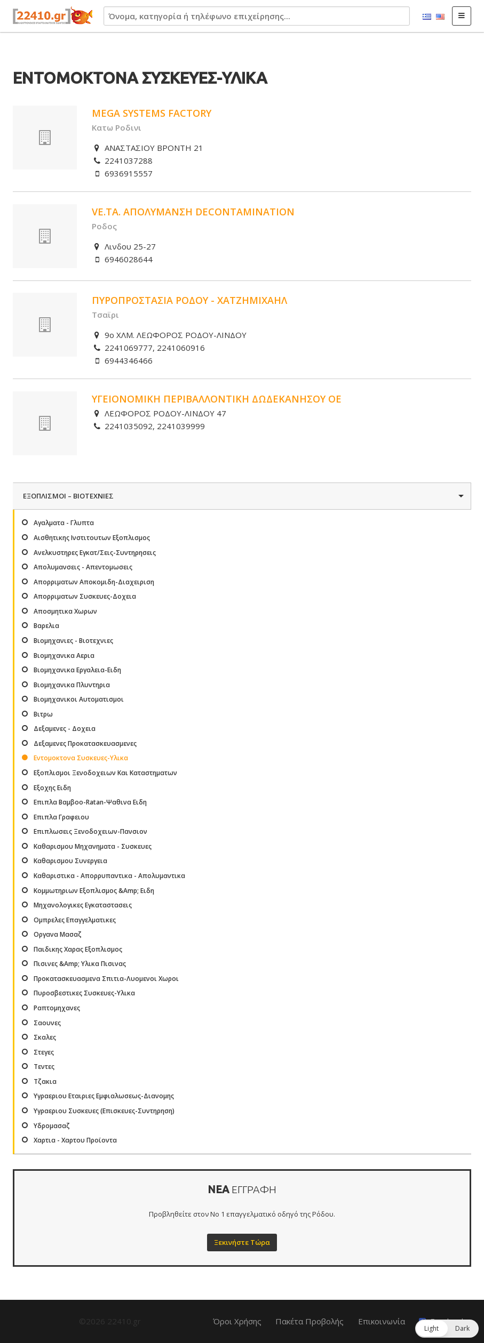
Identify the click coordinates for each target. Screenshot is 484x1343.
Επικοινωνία (381, 1321)
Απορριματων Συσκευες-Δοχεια (85, 596)
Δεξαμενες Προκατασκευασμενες (85, 743)
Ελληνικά (427, 17)
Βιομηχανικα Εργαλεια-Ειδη (77, 669)
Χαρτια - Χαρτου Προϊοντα (75, 1140)
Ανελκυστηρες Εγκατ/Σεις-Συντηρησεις (95, 552)
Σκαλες (45, 1037)
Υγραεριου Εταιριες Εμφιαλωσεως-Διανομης (104, 1095)
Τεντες (44, 1066)
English (440, 17)
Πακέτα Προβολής (309, 1321)
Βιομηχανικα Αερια (64, 655)
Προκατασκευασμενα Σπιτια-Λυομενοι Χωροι (106, 978)
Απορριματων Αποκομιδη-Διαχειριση (94, 581)
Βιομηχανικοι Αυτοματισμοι (79, 699)
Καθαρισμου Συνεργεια (70, 860)
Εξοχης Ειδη (52, 787)
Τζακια (45, 1081)
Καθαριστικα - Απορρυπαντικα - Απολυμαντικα (109, 875)
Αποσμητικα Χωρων (65, 611)
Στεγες (44, 1052)
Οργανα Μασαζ (58, 934)
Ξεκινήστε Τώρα (242, 1242)
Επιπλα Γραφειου (61, 817)
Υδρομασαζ (52, 1125)
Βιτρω (43, 714)
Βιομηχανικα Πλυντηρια (72, 684)
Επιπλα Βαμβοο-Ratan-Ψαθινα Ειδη (90, 802)
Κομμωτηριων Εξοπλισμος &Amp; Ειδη (94, 890)
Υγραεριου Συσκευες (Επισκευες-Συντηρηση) (104, 1110)
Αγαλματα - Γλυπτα (64, 522)
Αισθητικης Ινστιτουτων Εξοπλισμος (92, 537)
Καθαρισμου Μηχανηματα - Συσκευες (93, 846)
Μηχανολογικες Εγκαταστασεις (83, 905)
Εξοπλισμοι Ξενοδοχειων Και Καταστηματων (105, 772)
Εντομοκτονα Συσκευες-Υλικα (81, 757)
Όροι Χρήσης (237, 1321)
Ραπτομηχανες (57, 1007)
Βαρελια (46, 625)
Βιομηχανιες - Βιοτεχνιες (73, 640)
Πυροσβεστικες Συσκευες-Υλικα (84, 993)
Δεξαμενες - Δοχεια (65, 728)
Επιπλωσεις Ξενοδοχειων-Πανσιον (90, 831)
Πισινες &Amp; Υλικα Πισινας (80, 963)
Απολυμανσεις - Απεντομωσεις (83, 567)
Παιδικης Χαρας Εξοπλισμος (78, 949)
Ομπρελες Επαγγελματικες (75, 919)
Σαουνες (47, 1022)
